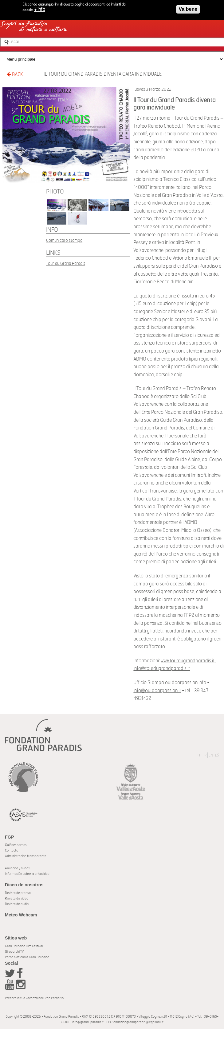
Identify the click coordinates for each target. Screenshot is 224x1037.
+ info (39, 9)
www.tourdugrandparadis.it (187, 660)
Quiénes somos (16, 845)
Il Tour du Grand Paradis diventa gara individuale (103, 74)
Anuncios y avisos (17, 868)
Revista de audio (17, 904)
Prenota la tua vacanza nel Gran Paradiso (34, 998)
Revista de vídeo (16, 898)
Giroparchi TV (14, 951)
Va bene (188, 9)
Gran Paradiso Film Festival (24, 946)
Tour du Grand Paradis (65, 263)
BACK (15, 74)
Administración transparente (25, 856)
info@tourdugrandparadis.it (161, 668)
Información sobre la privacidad (27, 873)
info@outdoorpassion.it (157, 690)
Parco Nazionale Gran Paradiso (27, 957)
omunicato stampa (65, 240)
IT (199, 755)
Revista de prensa (18, 893)
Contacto (11, 850)
